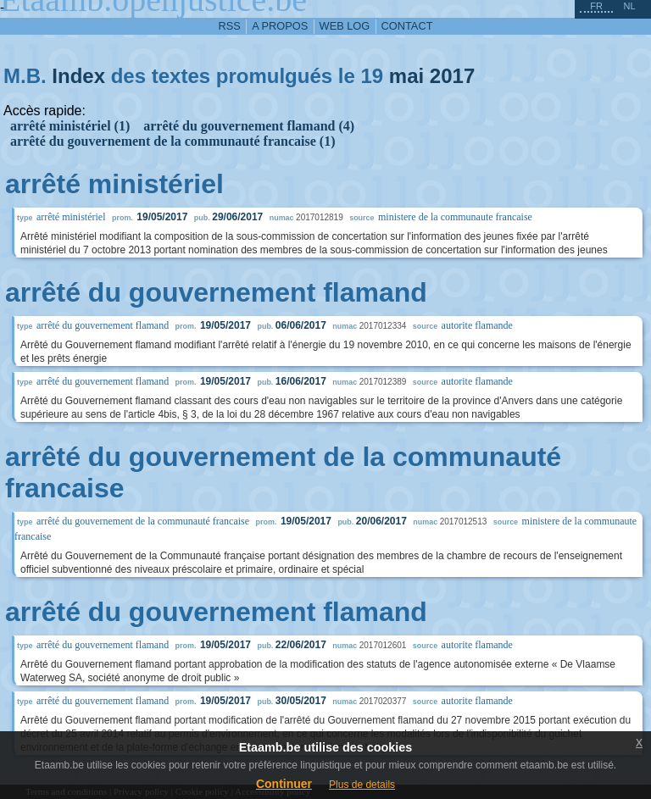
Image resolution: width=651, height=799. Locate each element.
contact (407, 25)
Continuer (284, 784)
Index (78, 75)
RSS (230, 25)
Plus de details (362, 785)
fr (596, 6)
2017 (452, 75)
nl (629, 6)
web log (345, 25)
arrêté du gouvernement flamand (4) (248, 126)
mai (406, 75)
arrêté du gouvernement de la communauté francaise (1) (172, 141)
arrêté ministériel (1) (70, 126)
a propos (280, 25)
